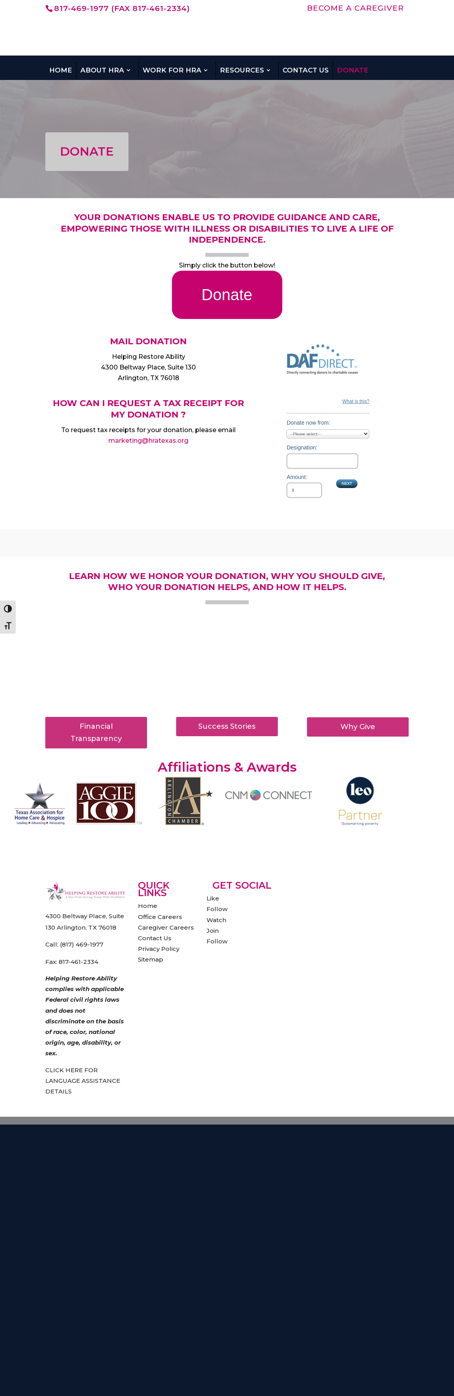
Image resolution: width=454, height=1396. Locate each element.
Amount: (297, 477)
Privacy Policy (158, 948)
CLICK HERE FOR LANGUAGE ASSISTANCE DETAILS (82, 1080)
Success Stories (226, 726)
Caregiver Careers (166, 927)
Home (60, 70)
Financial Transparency (96, 732)
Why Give (357, 726)
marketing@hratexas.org (148, 440)
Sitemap (150, 959)
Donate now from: (308, 423)
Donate (352, 70)
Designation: (302, 447)
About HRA (102, 70)
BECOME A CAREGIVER (355, 8)
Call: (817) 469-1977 (74, 944)
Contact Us (306, 70)
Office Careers (160, 917)
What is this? (356, 401)
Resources (242, 70)
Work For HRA (172, 70)
